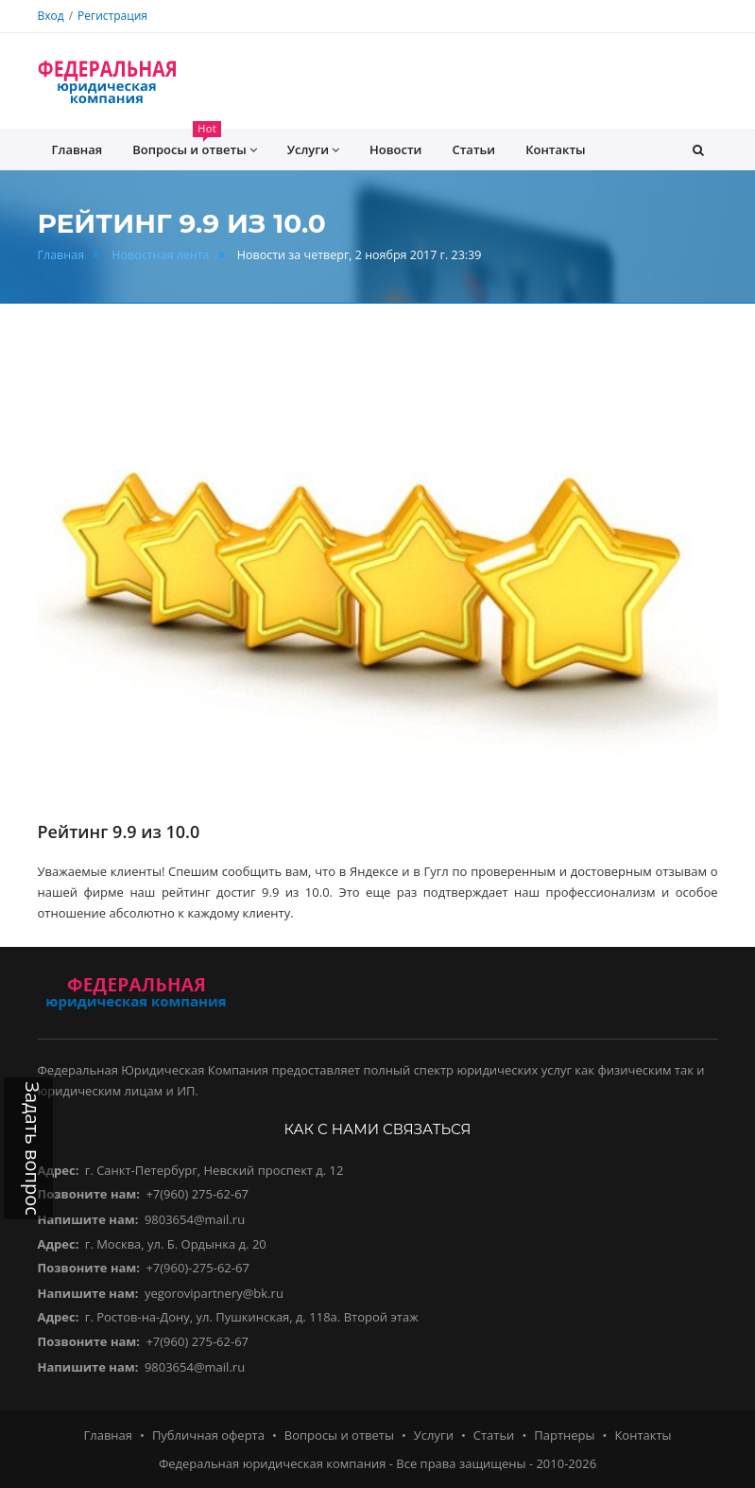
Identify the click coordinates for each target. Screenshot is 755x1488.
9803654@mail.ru (195, 1219)
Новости (395, 149)
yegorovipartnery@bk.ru (214, 1293)
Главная (61, 255)
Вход (51, 16)
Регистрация (112, 16)
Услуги (434, 1435)
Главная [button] (77, 149)
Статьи (473, 149)
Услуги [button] (313, 150)
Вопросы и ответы (339, 1435)
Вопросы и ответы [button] (194, 144)
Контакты (555, 149)
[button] (698, 149)
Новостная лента (160, 255)
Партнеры (564, 1435)
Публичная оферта (208, 1435)
